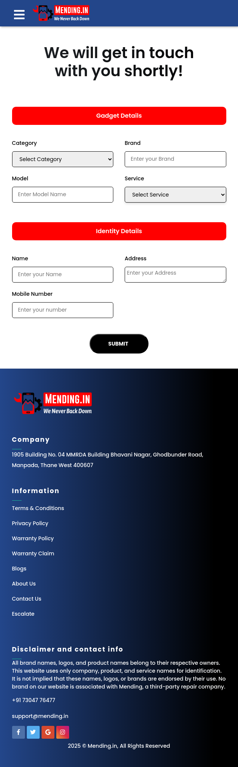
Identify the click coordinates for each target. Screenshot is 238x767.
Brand (133, 143)
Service (134, 178)
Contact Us (27, 599)
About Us (24, 583)
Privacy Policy (30, 523)
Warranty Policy (33, 538)
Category (24, 143)
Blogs (19, 568)
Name (20, 258)
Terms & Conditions (38, 508)
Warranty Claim (33, 553)
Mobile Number (32, 294)
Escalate (23, 614)
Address (136, 258)
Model (20, 178)
